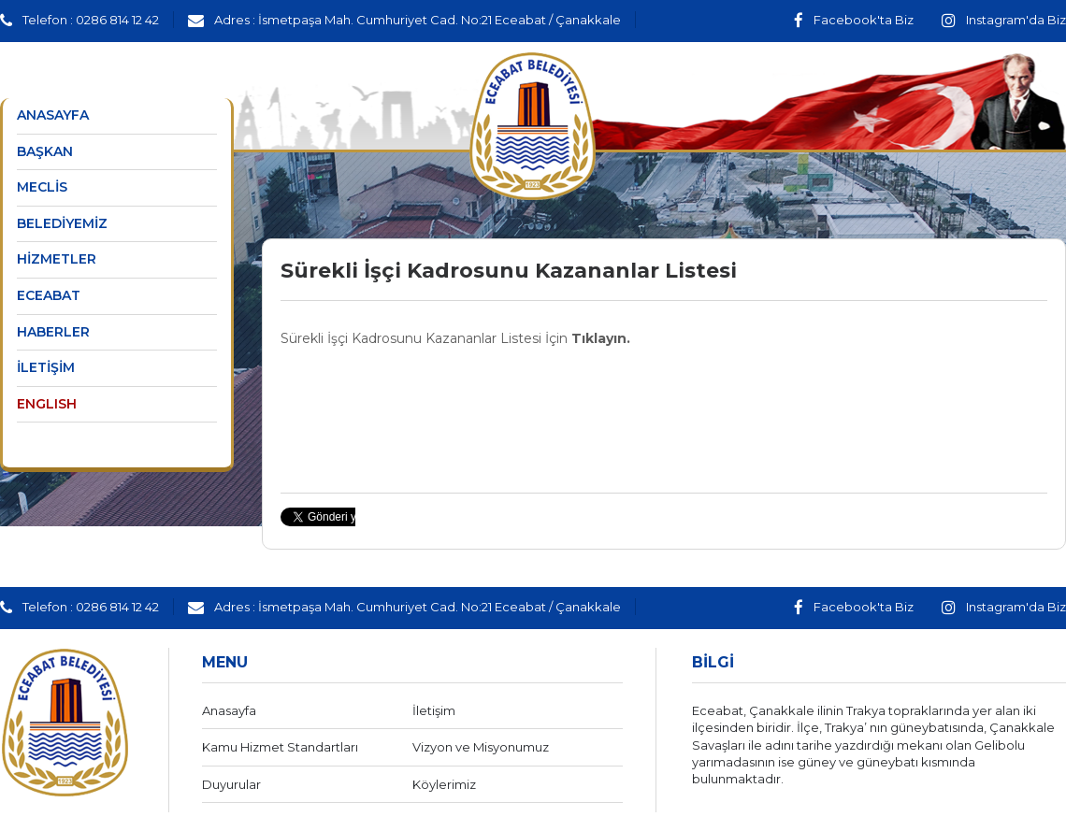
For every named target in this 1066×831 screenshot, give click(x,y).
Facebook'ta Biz (854, 19)
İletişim (433, 710)
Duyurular (231, 784)
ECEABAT (48, 295)
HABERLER (53, 331)
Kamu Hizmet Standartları (280, 746)
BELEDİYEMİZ (62, 223)
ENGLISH (47, 403)
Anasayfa (229, 710)
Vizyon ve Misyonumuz (480, 746)
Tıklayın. (600, 338)
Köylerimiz (444, 784)
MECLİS (42, 187)
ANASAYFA (53, 115)
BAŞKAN (45, 151)
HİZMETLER (56, 259)
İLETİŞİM (46, 367)
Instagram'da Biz (1004, 19)
